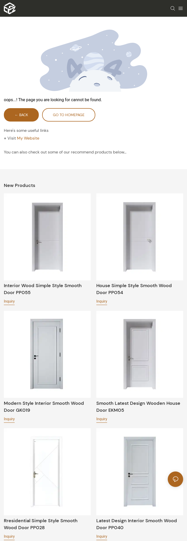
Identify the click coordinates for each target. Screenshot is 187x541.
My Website (28, 138)
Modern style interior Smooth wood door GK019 (44, 406)
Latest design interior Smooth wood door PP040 (136, 524)
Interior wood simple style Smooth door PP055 (43, 289)
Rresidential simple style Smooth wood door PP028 (41, 524)
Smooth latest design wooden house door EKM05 (138, 406)
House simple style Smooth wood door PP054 (134, 289)
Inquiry (9, 301)
